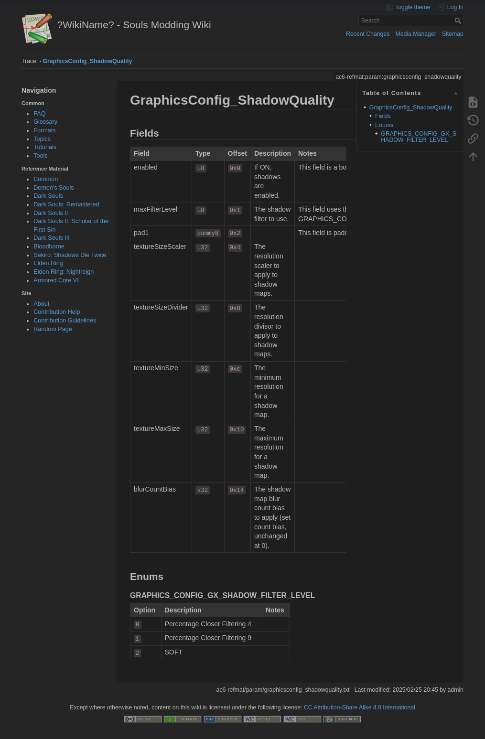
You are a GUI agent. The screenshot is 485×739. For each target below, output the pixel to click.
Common (45, 179)
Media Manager (416, 34)
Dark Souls (48, 196)
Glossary (45, 121)
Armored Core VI (55, 280)
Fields (383, 116)
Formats (44, 130)
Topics (42, 139)
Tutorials (44, 147)
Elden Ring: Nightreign (63, 271)
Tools (40, 155)
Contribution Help (56, 312)
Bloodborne (48, 246)
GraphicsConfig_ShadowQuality (87, 61)
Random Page (52, 329)
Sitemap (452, 34)
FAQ (39, 113)
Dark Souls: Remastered (66, 204)
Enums (384, 125)
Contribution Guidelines (64, 320)
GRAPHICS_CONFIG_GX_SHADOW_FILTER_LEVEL (418, 136)
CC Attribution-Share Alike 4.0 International (359, 707)
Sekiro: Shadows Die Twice (69, 255)
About (41, 303)
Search (458, 20)
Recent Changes (367, 34)
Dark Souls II (50, 213)
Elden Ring (48, 263)
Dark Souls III (51, 238)
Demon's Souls (53, 187)
